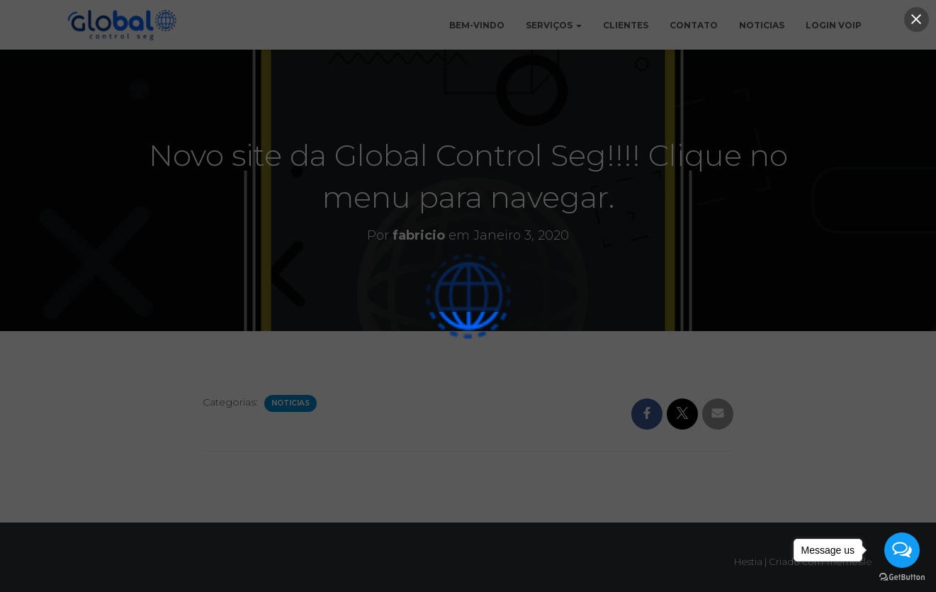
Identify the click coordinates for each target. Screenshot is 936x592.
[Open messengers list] (902, 550)
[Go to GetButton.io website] (902, 577)
